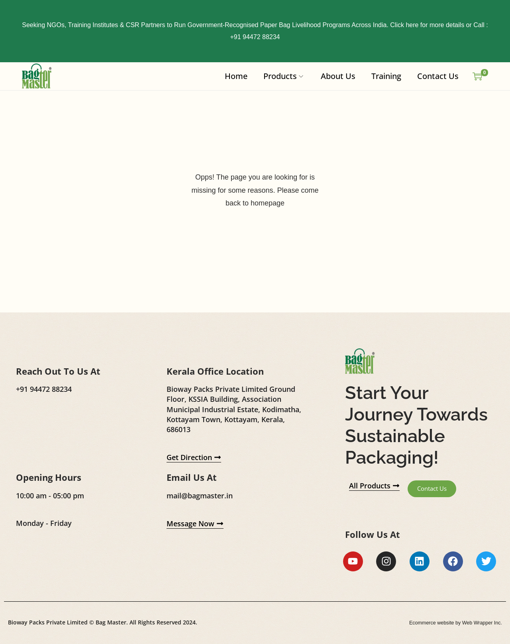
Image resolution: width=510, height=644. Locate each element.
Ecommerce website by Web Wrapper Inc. (450, 623)
